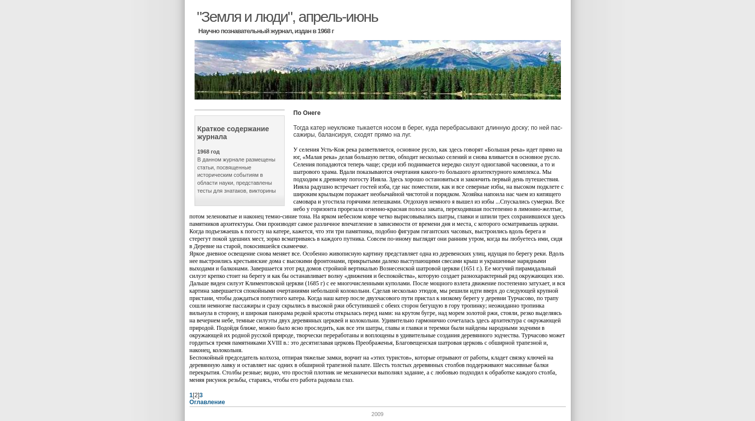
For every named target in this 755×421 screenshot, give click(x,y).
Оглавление (207, 402)
